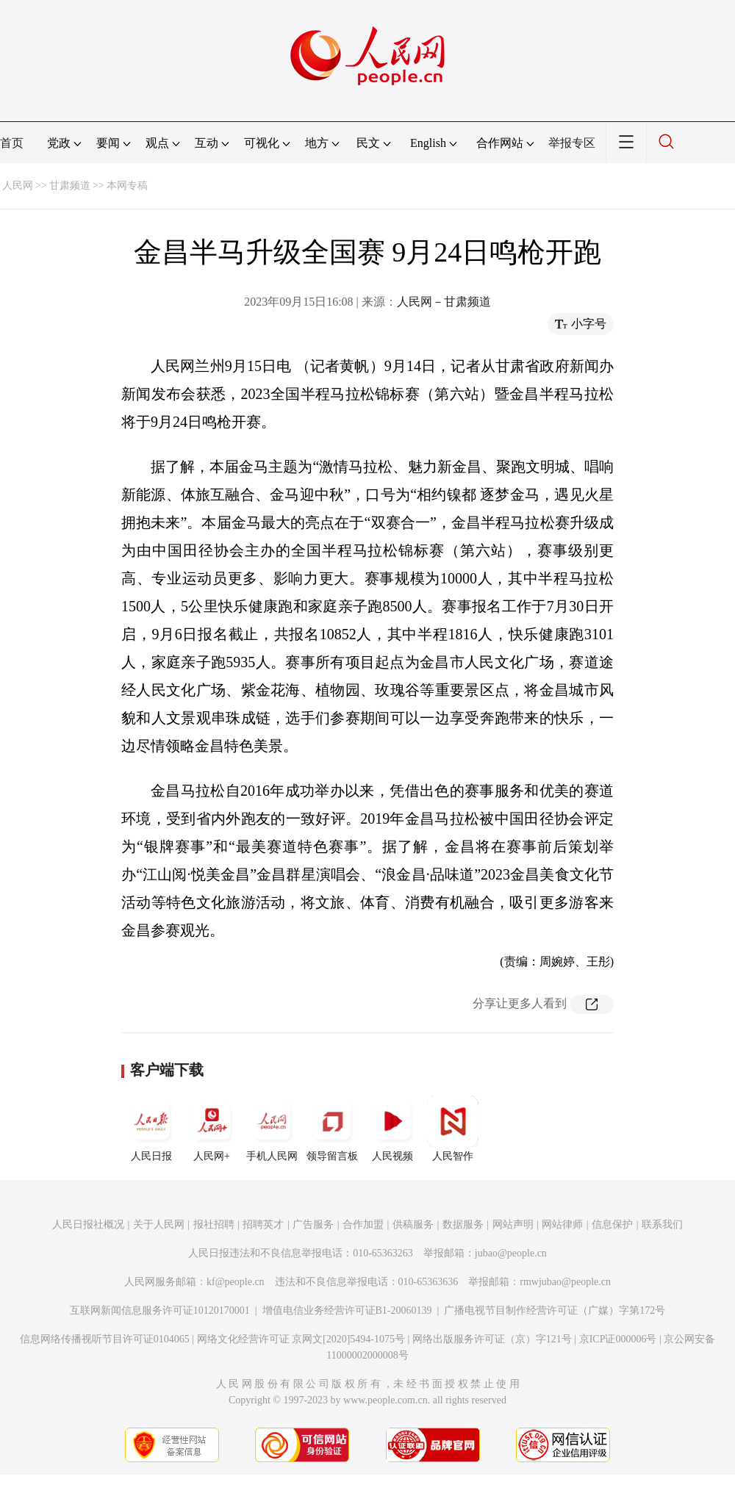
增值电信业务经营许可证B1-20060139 (347, 1310)
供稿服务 (413, 1224)
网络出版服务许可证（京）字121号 (492, 1339)
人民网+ (211, 1129)
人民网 (17, 185)
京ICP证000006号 (618, 1339)
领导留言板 (332, 1129)
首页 (12, 143)
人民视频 (392, 1129)
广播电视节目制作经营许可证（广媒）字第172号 (554, 1310)
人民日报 (151, 1129)
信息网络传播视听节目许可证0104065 (105, 1339)
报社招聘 (213, 1224)
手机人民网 (272, 1129)
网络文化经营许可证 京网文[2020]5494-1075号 (301, 1339)
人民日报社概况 (88, 1224)
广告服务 (313, 1224)
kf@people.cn (236, 1281)
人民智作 (452, 1129)
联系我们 (662, 1224)
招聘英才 (263, 1224)
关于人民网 (158, 1224)
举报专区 (571, 143)
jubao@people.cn (511, 1253)
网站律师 (562, 1224)
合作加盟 (363, 1224)
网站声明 (513, 1224)
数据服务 (463, 1224)
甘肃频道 (69, 185)
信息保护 (612, 1224)
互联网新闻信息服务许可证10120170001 (160, 1310)
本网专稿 (127, 185)
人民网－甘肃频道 (444, 301)
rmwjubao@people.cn (565, 1281)
